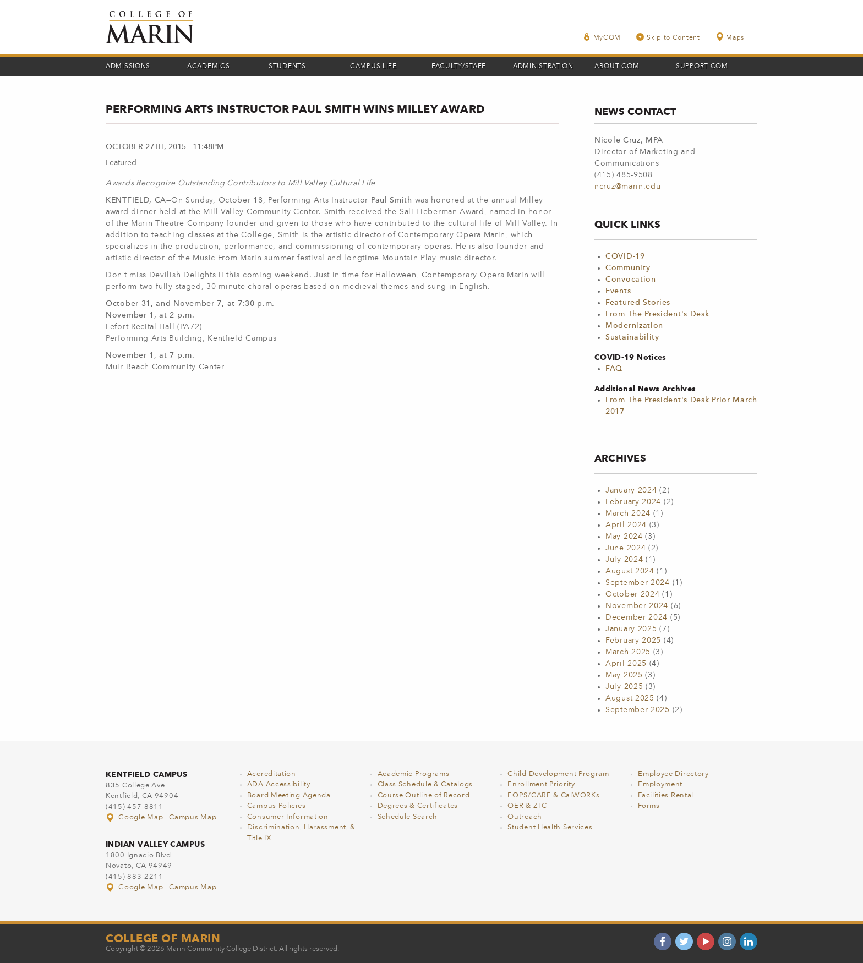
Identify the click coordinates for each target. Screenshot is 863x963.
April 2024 (626, 525)
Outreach (524, 816)
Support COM (702, 66)
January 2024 (631, 490)
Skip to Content (668, 37)
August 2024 (629, 571)
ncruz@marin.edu (627, 186)
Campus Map (192, 817)
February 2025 (633, 640)
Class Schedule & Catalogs (425, 784)
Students (287, 66)
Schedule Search (408, 816)
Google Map (135, 817)
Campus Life (373, 66)
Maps (729, 37)
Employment (660, 784)
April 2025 (626, 663)
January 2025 (631, 629)
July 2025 (624, 687)
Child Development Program (558, 774)
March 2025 (628, 652)
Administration (543, 66)
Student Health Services (549, 827)
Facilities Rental (665, 795)
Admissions (128, 66)
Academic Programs (414, 774)
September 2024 (637, 583)
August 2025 (629, 698)
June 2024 (625, 548)
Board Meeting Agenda (289, 795)
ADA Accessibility (278, 784)
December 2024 (636, 617)
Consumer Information (288, 816)
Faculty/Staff (459, 66)
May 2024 (624, 536)
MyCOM (602, 37)
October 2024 (632, 594)
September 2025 (637, 710)
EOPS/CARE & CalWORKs (553, 795)
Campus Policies (276, 805)
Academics (208, 66)
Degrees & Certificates (418, 805)
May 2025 (624, 675)
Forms (649, 805)
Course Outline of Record (424, 795)
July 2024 (624, 559)
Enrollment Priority (541, 784)
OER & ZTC (527, 805)
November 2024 (636, 606)
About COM (616, 66)
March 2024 (628, 513)
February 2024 (633, 502)
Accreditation (271, 774)
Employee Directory (673, 774)
